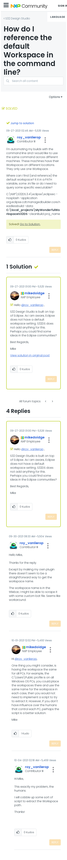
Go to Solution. (30, 224)
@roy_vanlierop (32, 305)
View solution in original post (30, 355)
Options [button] (54, 97)
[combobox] (33, 81)
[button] (45, 140)
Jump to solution (22, 123)
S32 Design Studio (17, 18)
